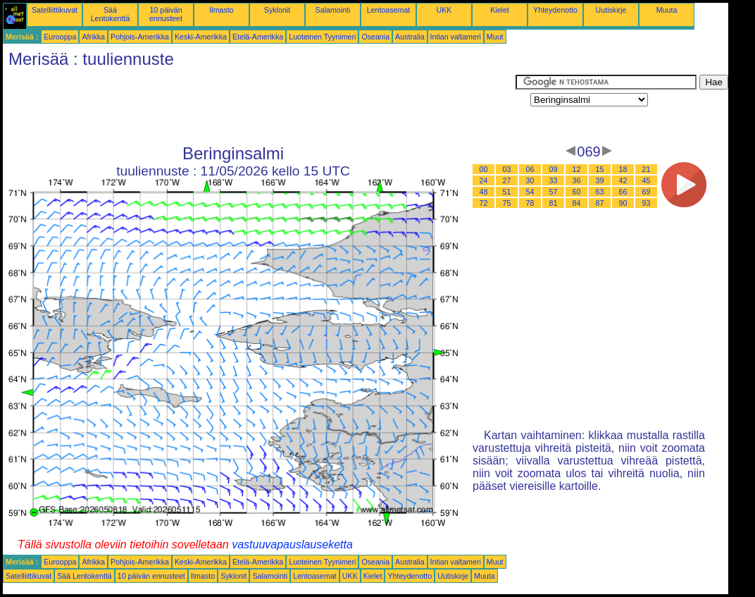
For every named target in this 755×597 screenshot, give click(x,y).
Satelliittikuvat (54, 10)
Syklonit (277, 10)
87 (600, 203)
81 (553, 203)
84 (577, 203)
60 (577, 191)
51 (507, 191)
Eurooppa (60, 36)
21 (646, 169)
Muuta (667, 10)
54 (530, 191)
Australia (409, 36)
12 (577, 169)
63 (600, 191)
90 (623, 203)
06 (530, 169)
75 (507, 203)
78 (530, 203)
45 (646, 180)
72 (484, 203)
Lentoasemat (389, 10)
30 (530, 180)
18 (623, 169)
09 (553, 169)
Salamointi (333, 10)
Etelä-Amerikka (257, 36)
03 (507, 169)
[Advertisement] (259, 106)
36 (577, 180)
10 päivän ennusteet (165, 14)
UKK (444, 10)
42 (623, 180)
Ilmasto (221, 10)
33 (553, 180)
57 (553, 191)
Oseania (375, 36)
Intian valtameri (455, 36)
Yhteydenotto (555, 10)
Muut (495, 36)
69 (646, 191)
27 (507, 180)
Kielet (499, 10)
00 (484, 169)
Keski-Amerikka (201, 36)
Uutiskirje (611, 10)
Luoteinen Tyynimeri (322, 36)
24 (484, 180)
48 (484, 191)
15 (600, 169)
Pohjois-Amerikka (140, 36)
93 (646, 203)
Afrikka (93, 36)
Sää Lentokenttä (110, 14)
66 (623, 191)
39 (600, 180)
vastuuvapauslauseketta (292, 544)
